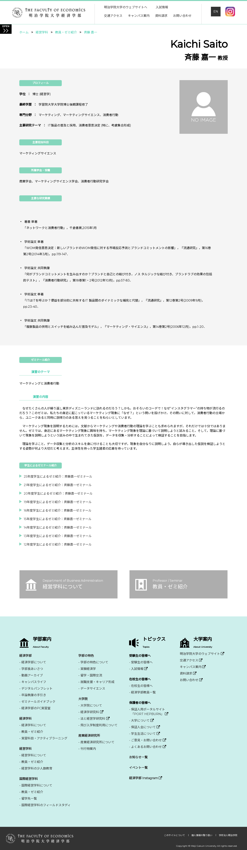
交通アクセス (113, 16)
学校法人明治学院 (228, 835)
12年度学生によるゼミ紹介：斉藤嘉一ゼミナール (58, 544)
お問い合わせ (182, 16)
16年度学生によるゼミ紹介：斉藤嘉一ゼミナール (57, 510)
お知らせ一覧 (138, 757)
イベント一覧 (138, 767)
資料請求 (161, 16)
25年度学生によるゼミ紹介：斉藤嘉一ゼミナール (58, 476)
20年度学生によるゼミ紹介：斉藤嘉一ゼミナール (58, 493)
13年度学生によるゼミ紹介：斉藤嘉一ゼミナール (58, 536)
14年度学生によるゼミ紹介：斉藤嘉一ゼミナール (58, 527)
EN (215, 11)
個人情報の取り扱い (202, 835)
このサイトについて (174, 835)
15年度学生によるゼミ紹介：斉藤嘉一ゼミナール (57, 519)
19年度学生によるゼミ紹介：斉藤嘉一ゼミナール (58, 502)
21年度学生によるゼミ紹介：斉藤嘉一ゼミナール (58, 485)
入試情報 (162, 7)
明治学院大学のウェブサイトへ (125, 7)
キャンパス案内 (139, 16)
